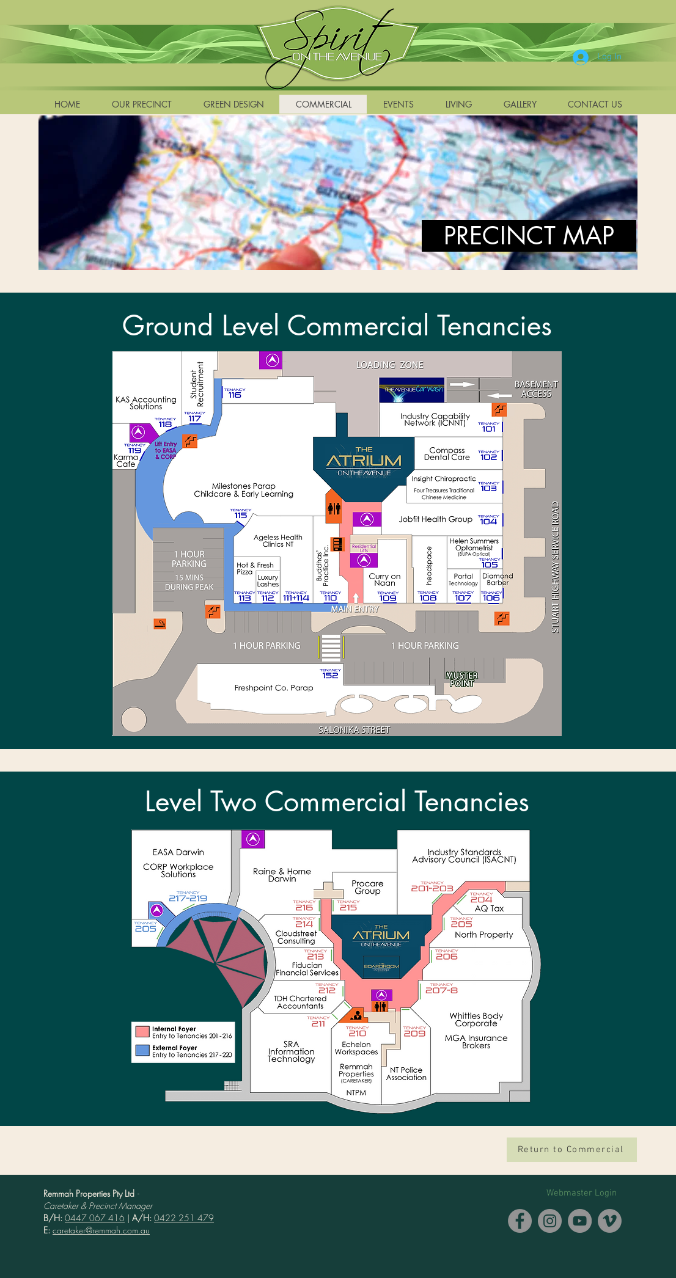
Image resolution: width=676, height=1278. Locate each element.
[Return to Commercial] (572, 1149)
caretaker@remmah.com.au (101, 1230)
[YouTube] (580, 1221)
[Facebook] (520, 1221)
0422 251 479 (184, 1218)
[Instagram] (550, 1221)
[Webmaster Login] (581, 1193)
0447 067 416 (95, 1218)
